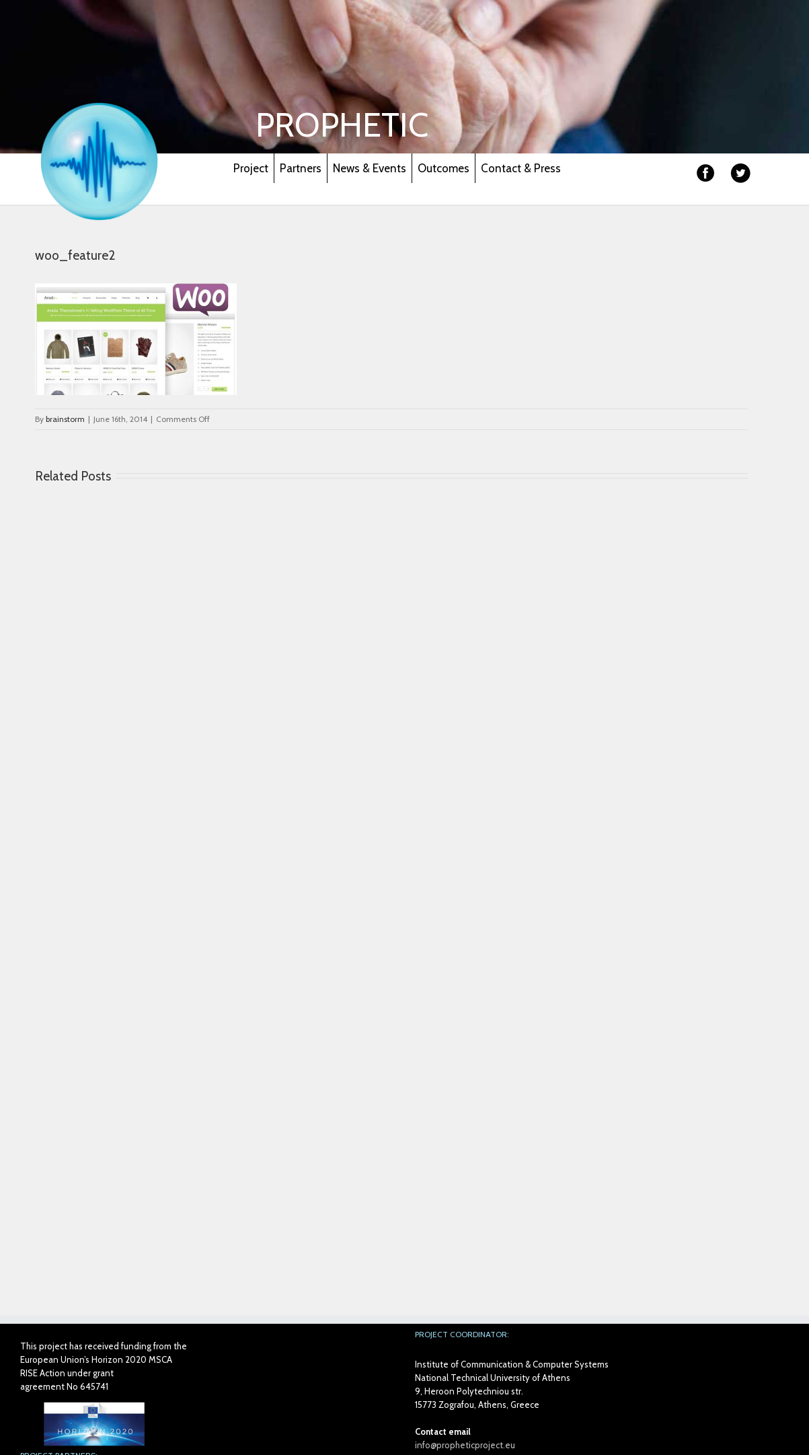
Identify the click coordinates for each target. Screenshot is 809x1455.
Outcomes (443, 168)
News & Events (369, 168)
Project (250, 168)
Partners (300, 168)
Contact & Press (521, 168)
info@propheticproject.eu (465, 1445)
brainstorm (65, 419)
